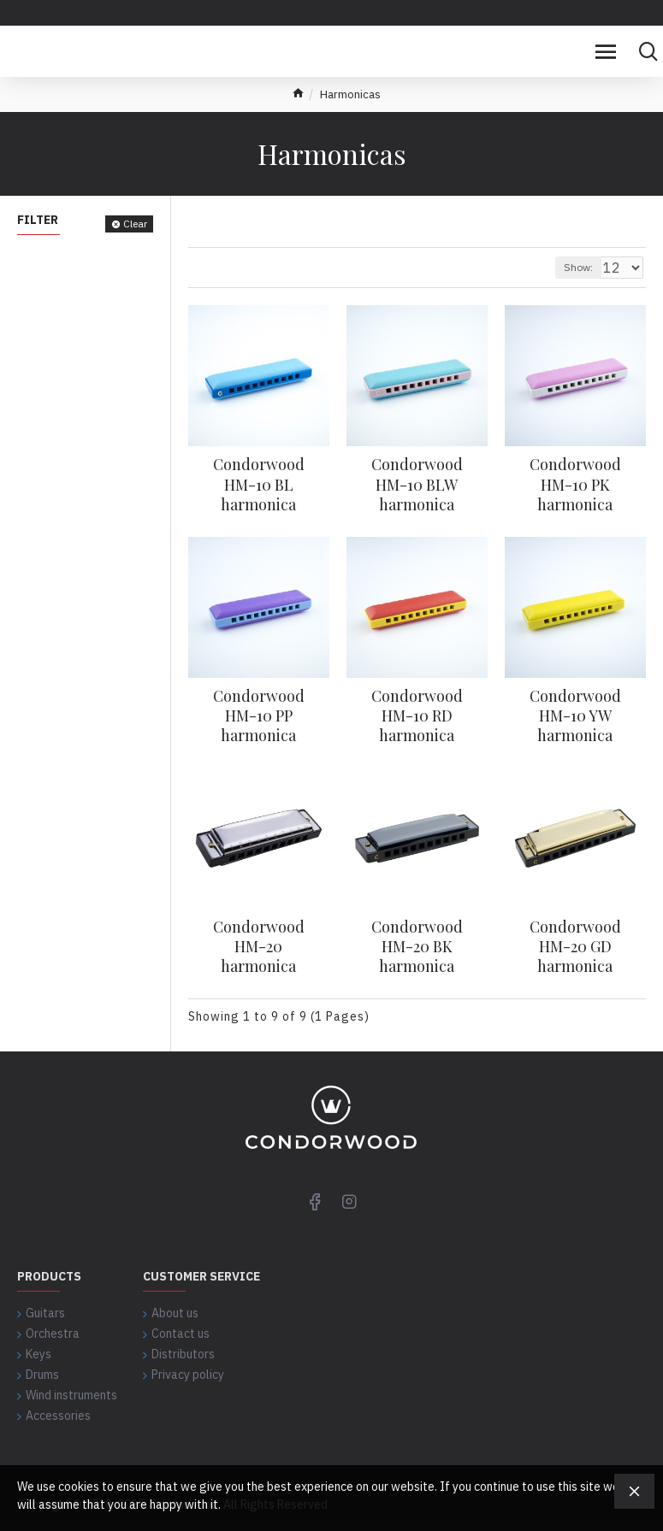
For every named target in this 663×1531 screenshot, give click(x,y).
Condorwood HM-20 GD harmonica (575, 947)
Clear (135, 223)
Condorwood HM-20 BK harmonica (417, 947)
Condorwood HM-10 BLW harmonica (417, 485)
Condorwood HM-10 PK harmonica (575, 485)
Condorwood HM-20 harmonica (259, 947)
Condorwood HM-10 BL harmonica (259, 485)
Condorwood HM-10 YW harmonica (575, 716)
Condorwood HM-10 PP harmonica (259, 716)
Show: (578, 267)
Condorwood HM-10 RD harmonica (417, 716)
